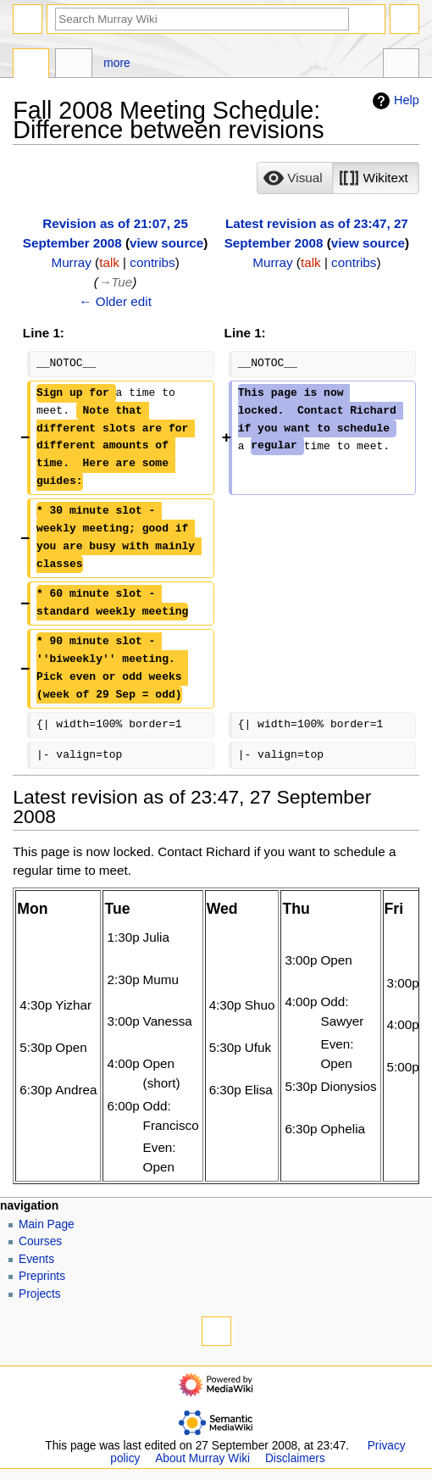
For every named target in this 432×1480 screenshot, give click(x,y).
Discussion (73, 65)
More (116, 63)
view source (166, 243)
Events (36, 1259)
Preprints (42, 1276)
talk (109, 262)
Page (31, 65)
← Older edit (115, 301)
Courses (40, 1241)
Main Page (47, 1224)
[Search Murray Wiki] (202, 19)
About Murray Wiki (202, 1458)
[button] (295, 178)
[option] (294, 177)
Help (393, 100)
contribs (152, 262)
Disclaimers (295, 1458)
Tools (401, 65)
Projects (40, 1294)
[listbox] (337, 178)
